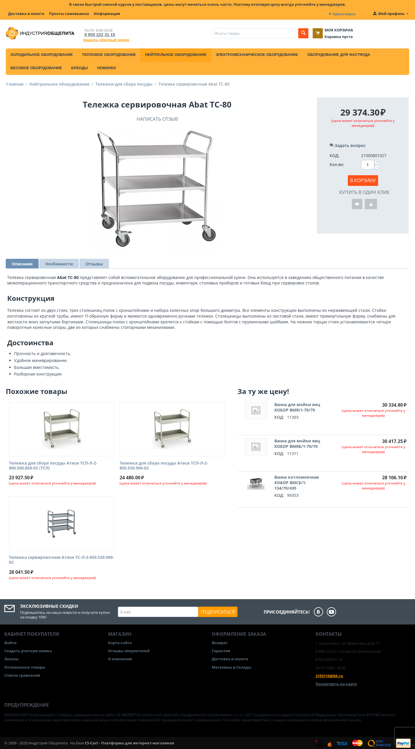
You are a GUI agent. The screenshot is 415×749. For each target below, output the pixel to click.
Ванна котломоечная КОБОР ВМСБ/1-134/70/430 (296, 481)
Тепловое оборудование (109, 54)
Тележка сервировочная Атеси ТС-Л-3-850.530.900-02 (61, 559)
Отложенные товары (24, 666)
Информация (107, 13)
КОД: (334, 154)
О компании (120, 658)
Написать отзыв (157, 118)
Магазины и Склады (231, 666)
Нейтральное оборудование (175, 54)
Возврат (220, 641)
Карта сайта (120, 641)
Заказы (11, 658)
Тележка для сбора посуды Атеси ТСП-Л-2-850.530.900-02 (164, 465)
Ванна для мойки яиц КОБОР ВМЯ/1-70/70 (297, 406)
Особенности (59, 263)
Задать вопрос (347, 144)
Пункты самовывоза (69, 13)
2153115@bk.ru (329, 675)
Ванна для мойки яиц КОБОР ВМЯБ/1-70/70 (297, 442)
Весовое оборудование (36, 67)
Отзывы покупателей (129, 649)
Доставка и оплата (26, 13)
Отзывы (94, 263)
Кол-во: (337, 163)
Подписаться (218, 611)
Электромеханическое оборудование (257, 54)
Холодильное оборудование (41, 54)
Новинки (106, 67)
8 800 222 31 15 (98, 33)
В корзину (363, 179)
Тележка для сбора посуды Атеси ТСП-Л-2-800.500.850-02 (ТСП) (53, 465)
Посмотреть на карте (336, 683)
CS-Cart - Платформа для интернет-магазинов (129, 742)
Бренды (79, 67)
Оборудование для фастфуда (338, 54)
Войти (10, 641)
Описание (22, 263)
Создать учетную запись (28, 649)
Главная (14, 83)
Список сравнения (22, 674)
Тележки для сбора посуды (123, 83)
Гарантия (221, 649)
